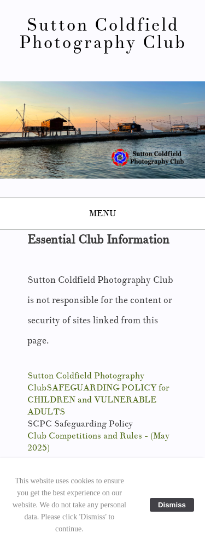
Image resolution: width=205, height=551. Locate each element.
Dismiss (172, 505)
